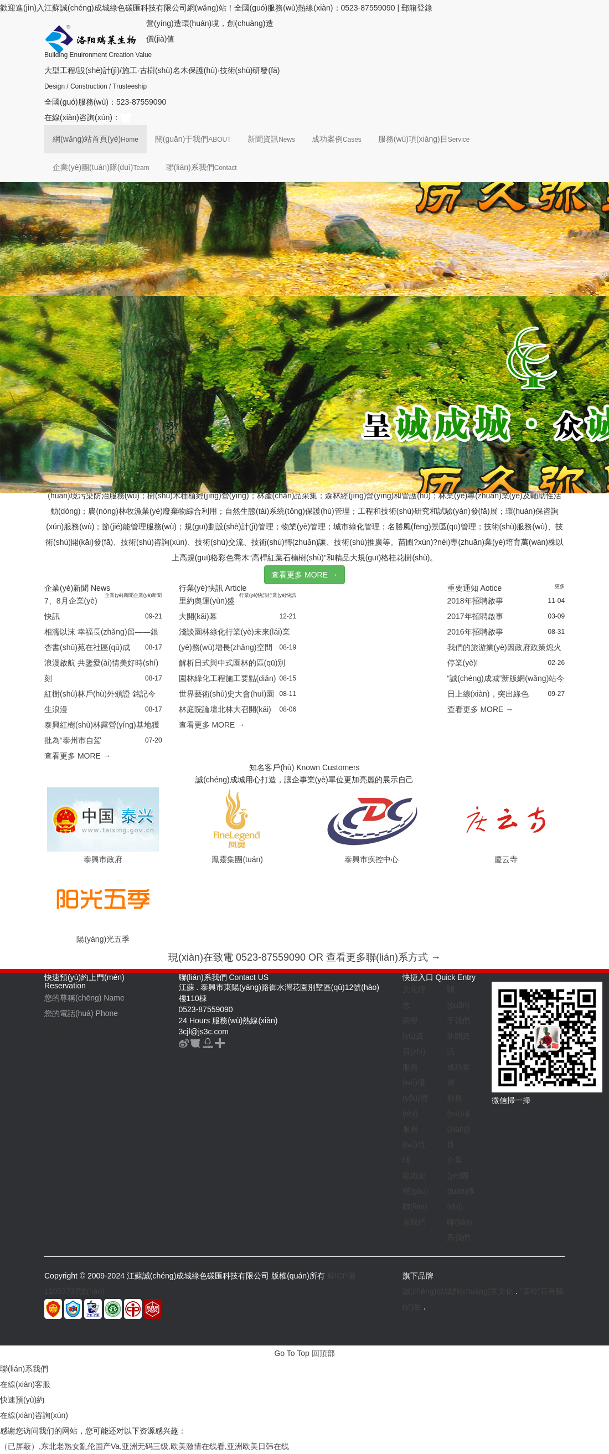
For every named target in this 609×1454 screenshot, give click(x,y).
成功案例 (337, 139)
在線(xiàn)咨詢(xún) (34, 1415)
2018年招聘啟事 (475, 600)
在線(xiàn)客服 (25, 1384)
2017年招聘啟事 (475, 616)
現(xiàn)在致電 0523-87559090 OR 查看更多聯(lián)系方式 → (304, 957)
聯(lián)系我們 (201, 167)
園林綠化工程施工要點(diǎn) (227, 678)
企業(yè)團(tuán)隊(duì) (101, 167)
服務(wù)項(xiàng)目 (424, 139)
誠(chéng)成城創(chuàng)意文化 (458, 1291)
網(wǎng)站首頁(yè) (95, 139)
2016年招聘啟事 (475, 631)
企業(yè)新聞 (119, 595)
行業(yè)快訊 (253, 595)
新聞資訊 (271, 139)
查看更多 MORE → (304, 574)
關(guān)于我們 (193, 139)
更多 (560, 586)
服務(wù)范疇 (413, 1144)
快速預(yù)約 (22, 1399)
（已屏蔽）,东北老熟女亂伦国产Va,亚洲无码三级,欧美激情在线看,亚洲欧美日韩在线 (144, 1446)
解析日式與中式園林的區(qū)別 (232, 662)
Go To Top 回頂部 (304, 1353)
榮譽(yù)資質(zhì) (414, 1036)
